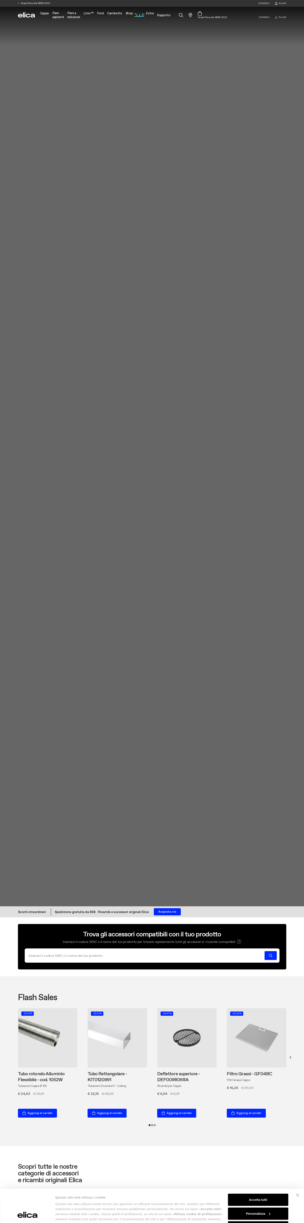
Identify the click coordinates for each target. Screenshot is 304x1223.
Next (290, 1057)
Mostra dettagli (66, 1214)
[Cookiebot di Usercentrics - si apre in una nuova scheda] (27, 1215)
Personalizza (258, 1182)
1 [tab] (149, 1125)
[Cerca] (146, 955)
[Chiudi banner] (297, 1164)
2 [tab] (152, 1125)
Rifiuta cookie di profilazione (258, 1196)
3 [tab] (154, 1125)
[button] (239, 942)
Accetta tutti (258, 1168)
